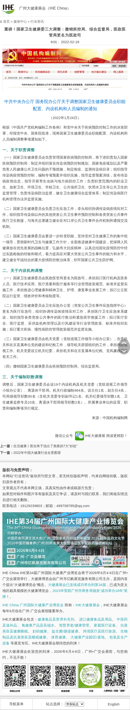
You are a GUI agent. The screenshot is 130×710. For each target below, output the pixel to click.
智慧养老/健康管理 (74, 625)
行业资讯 (37, 21)
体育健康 (58, 637)
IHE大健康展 (90, 436)
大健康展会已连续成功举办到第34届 (77, 585)
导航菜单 (16, 704)
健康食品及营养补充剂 (56, 619)
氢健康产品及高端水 (38, 625)
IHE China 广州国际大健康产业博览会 (33, 605)
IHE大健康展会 (87, 605)
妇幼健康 (40, 631)
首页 (6, 21)
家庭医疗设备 (105, 625)
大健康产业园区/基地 (87, 637)
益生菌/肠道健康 (65, 631)
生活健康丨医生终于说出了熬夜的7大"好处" (45, 446)
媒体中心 (20, 21)
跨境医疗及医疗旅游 (99, 631)
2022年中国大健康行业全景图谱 (37, 453)
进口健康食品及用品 (95, 619)
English (114, 704)
